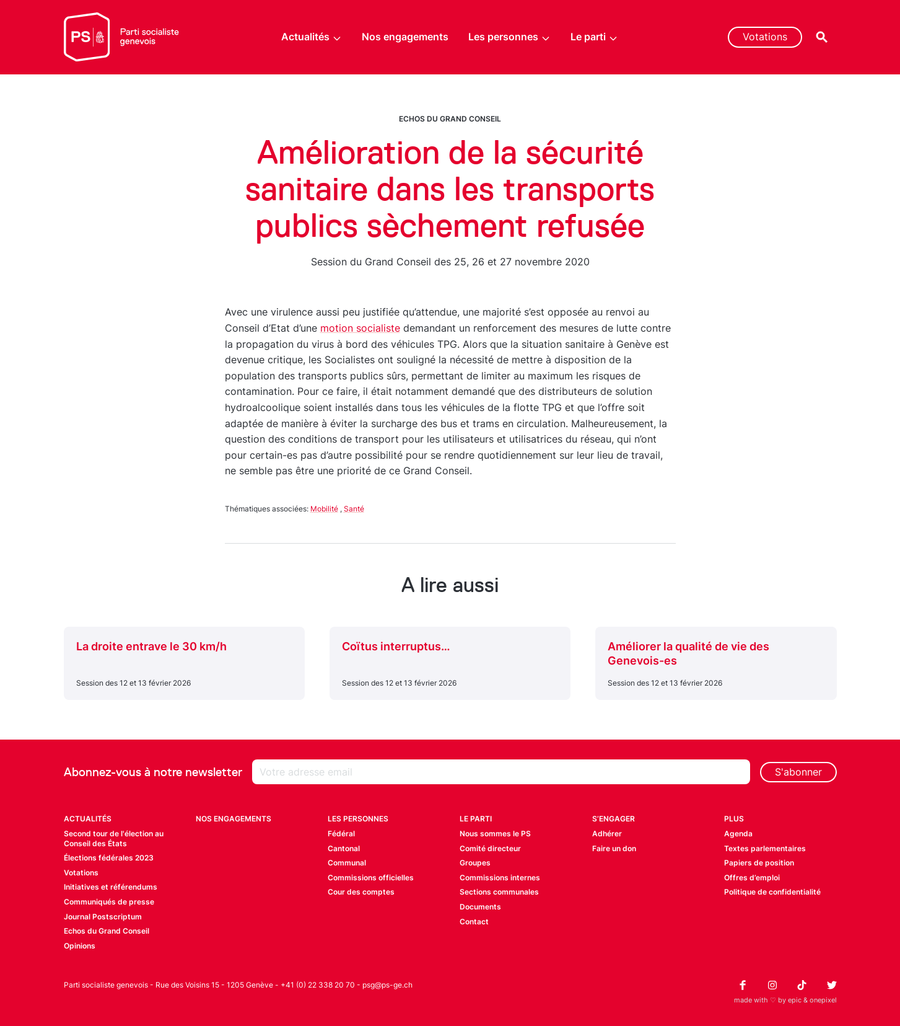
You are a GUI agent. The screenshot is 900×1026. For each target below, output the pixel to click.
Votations (765, 36)
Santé (354, 508)
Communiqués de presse (109, 901)
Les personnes (509, 36)
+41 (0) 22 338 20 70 (318, 984)
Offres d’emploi (752, 877)
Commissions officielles (371, 877)
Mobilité (324, 508)
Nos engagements (405, 36)
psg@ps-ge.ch (387, 984)
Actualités (311, 36)
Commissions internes (500, 877)
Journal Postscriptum (103, 916)
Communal (347, 862)
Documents (480, 906)
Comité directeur (490, 848)
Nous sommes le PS (495, 833)
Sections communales (499, 891)
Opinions (79, 945)
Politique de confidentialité (772, 891)
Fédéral (341, 833)
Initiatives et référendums (110, 886)
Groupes (475, 862)
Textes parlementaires (765, 848)
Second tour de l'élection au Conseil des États (114, 838)
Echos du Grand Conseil (450, 118)
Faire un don (614, 848)
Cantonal (344, 848)
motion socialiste (360, 328)
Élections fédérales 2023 (109, 857)
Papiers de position (759, 862)
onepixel (823, 1000)
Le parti (594, 36)
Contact (474, 921)
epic (795, 1000)
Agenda (738, 833)
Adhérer (607, 833)
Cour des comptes (361, 891)
